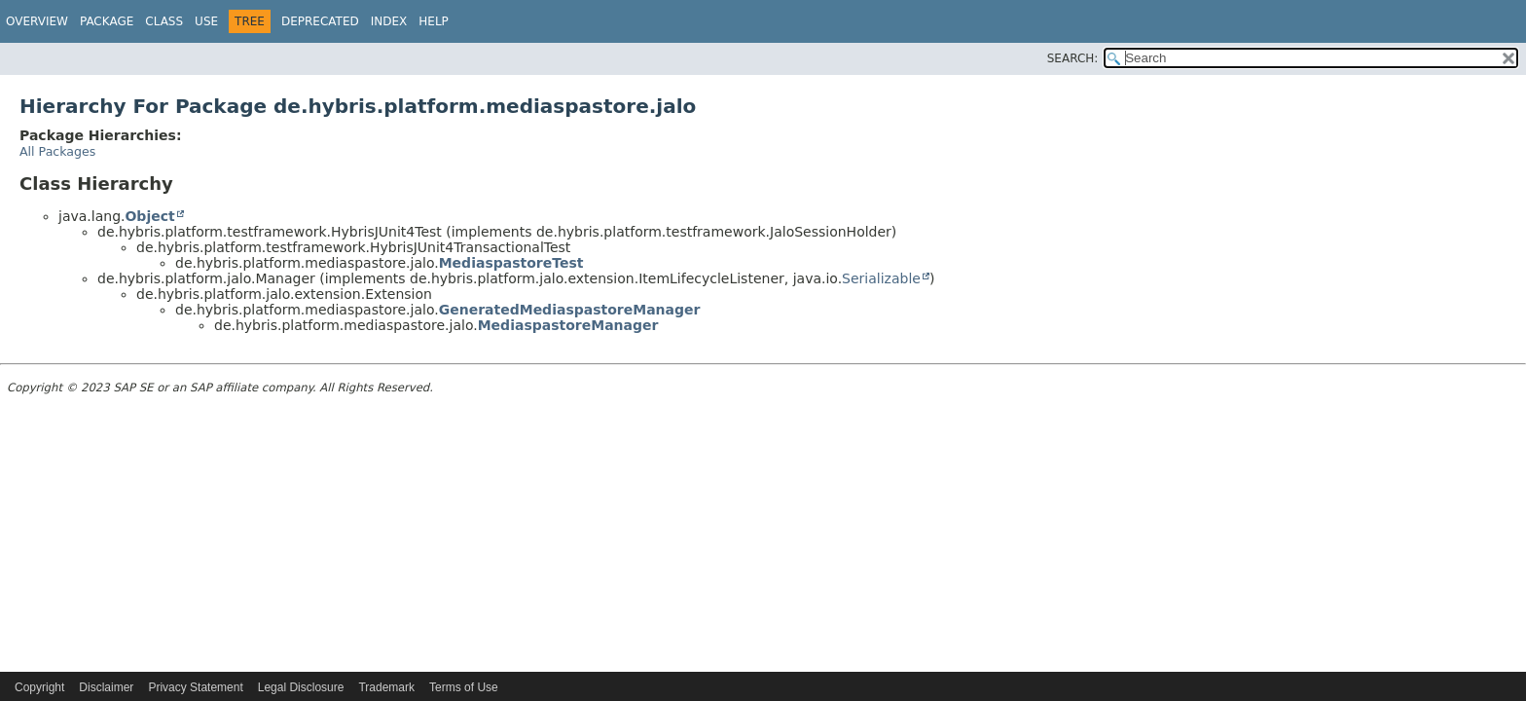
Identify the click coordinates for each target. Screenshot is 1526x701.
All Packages (57, 151)
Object (149, 216)
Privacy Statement (195, 687)
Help (433, 21)
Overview (37, 21)
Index (389, 21)
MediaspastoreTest (511, 263)
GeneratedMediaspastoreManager (570, 309)
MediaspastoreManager (568, 325)
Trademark (386, 687)
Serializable (881, 278)
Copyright (39, 687)
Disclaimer (106, 687)
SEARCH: (1073, 58)
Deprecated (320, 21)
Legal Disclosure (301, 687)
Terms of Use (463, 687)
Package (106, 21)
